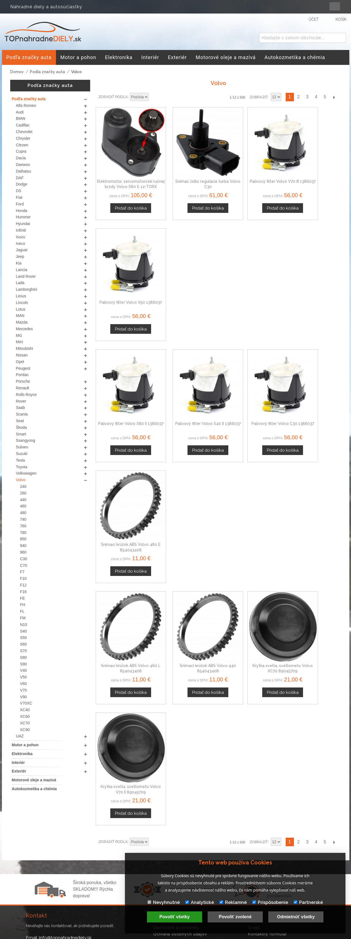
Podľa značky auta (47, 72)
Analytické (199, 902)
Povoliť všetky (174, 916)
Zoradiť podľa (113, 97)
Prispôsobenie (270, 902)
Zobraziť (259, 97)
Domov (17, 72)
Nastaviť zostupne (153, 97)
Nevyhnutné (164, 902)
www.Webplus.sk (190, 935)
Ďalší (334, 97)
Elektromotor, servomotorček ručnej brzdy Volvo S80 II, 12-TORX (124, 173)
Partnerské (308, 902)
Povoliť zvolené (235, 916)
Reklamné (233, 902)
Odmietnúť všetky (296, 916)
